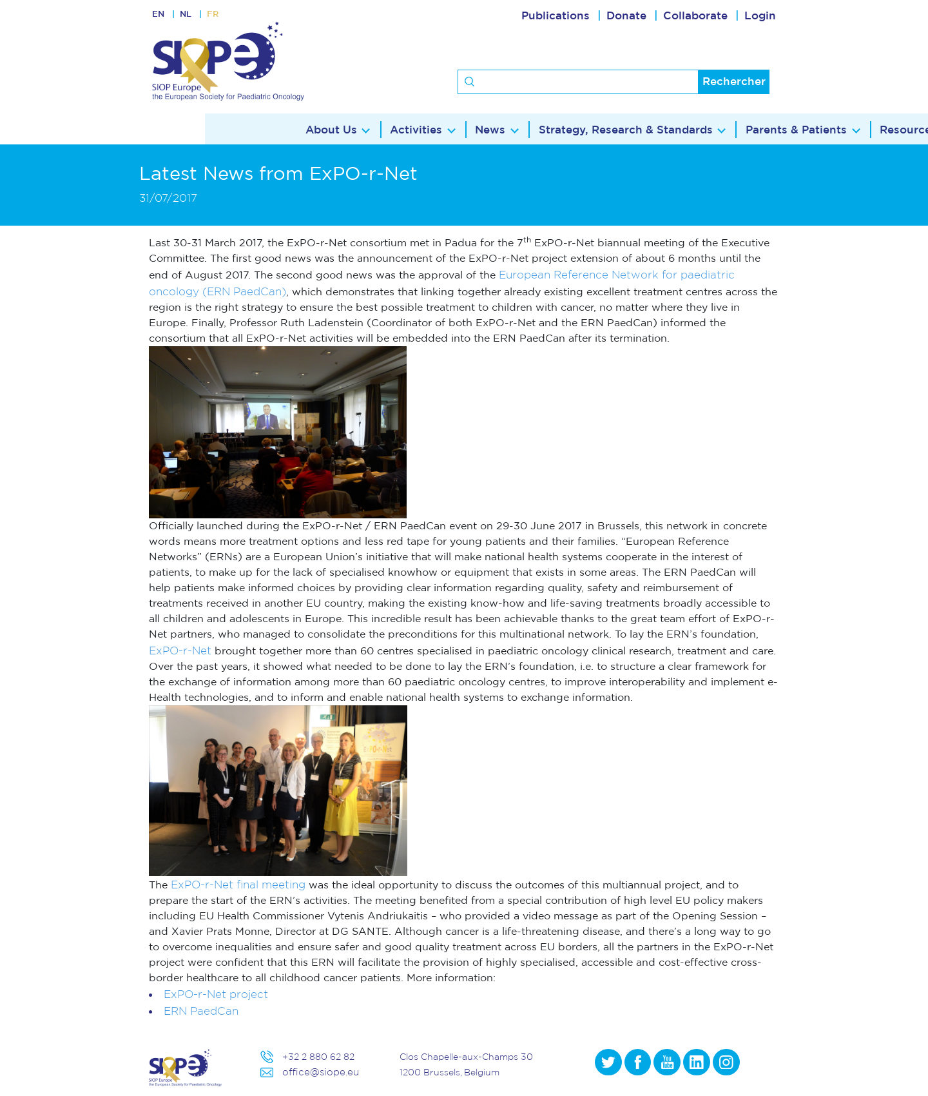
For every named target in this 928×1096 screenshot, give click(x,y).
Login (760, 15)
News (285, 129)
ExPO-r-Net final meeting (238, 884)
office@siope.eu (317, 1072)
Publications (555, 15)
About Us (124, 129)
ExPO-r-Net (180, 650)
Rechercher (734, 81)
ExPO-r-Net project (216, 994)
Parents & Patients (592, 129)
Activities (210, 129)
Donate (626, 15)
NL (192, 15)
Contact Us (798, 129)
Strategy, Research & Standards (421, 129)
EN (160, 15)
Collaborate (695, 15)
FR (224, 15)
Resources (704, 129)
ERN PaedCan (201, 1010)
